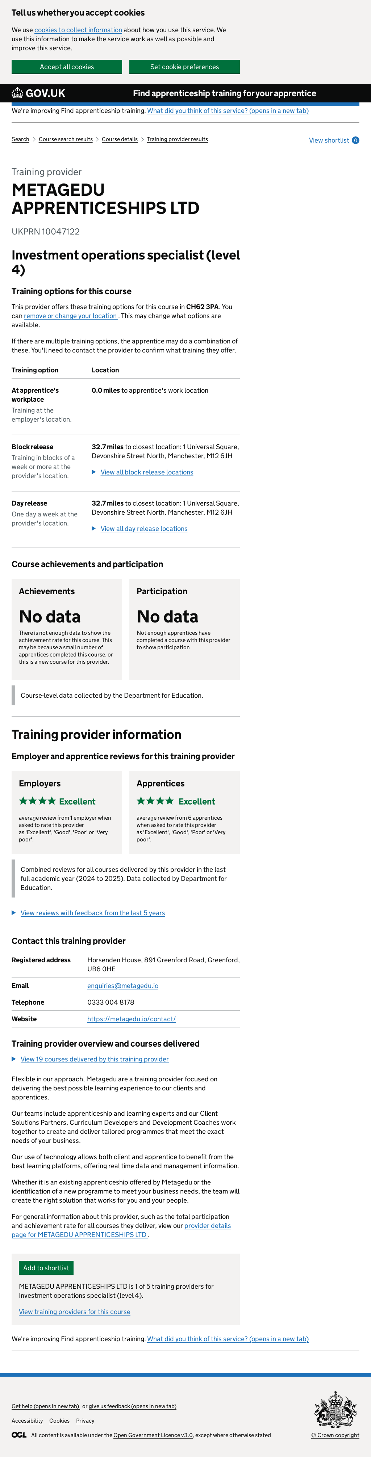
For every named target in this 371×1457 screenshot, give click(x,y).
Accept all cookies (67, 67)
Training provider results (177, 139)
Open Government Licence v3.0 (153, 1435)
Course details (120, 139)
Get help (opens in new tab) (46, 1406)
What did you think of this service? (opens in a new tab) (228, 110)
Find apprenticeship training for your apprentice (224, 93)
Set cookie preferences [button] (184, 67)
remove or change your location (71, 316)
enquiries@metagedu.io (122, 985)
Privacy (85, 1420)
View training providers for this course (74, 1312)
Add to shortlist (46, 1268)
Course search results (66, 139)
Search (20, 139)
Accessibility (27, 1420)
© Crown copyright (335, 1435)
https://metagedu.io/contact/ (131, 1019)
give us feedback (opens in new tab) (132, 1406)
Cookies (59, 1420)
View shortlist (334, 140)
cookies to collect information (78, 30)
